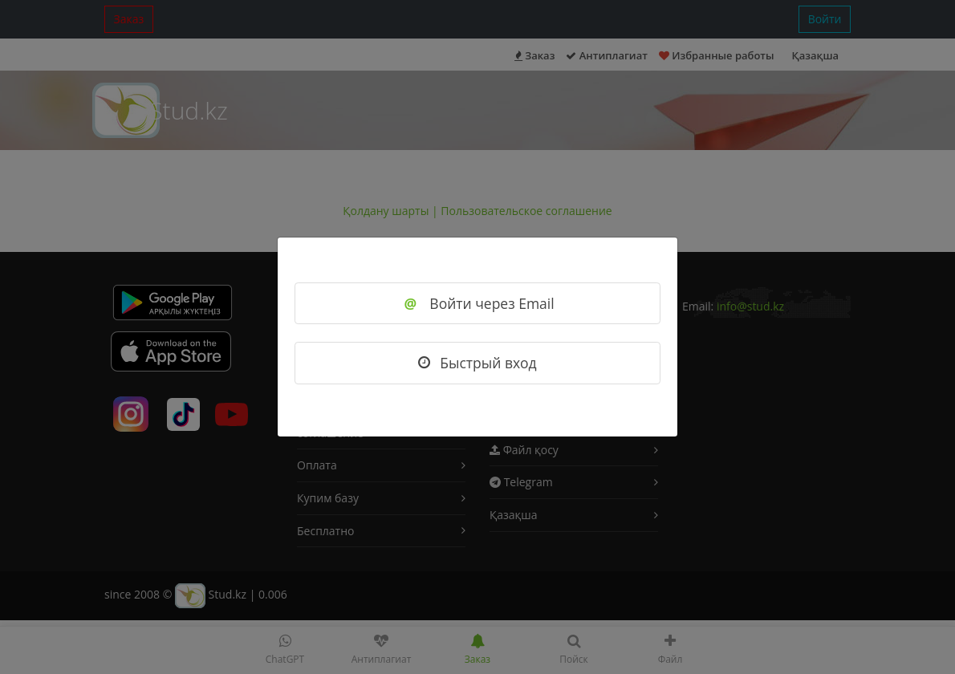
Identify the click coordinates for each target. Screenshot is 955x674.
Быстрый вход (477, 362)
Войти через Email (477, 303)
